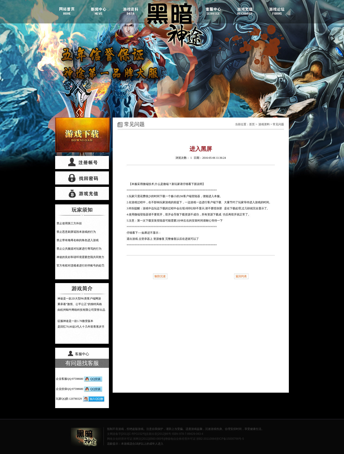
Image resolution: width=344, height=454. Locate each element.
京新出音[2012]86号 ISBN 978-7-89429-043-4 (174, 434)
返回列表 (241, 276)
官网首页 (68, 10)
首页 (252, 124)
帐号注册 (82, 162)
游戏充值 (245, 10)
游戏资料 (130, 10)
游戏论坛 (276, 10)
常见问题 (278, 124)
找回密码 (82, 178)
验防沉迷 (160, 276)
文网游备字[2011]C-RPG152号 (126, 434)
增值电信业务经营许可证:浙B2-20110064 (190, 438)
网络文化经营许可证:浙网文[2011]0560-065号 (135, 438)
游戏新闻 (99, 10)
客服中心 (213, 10)
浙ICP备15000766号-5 (230, 438)
